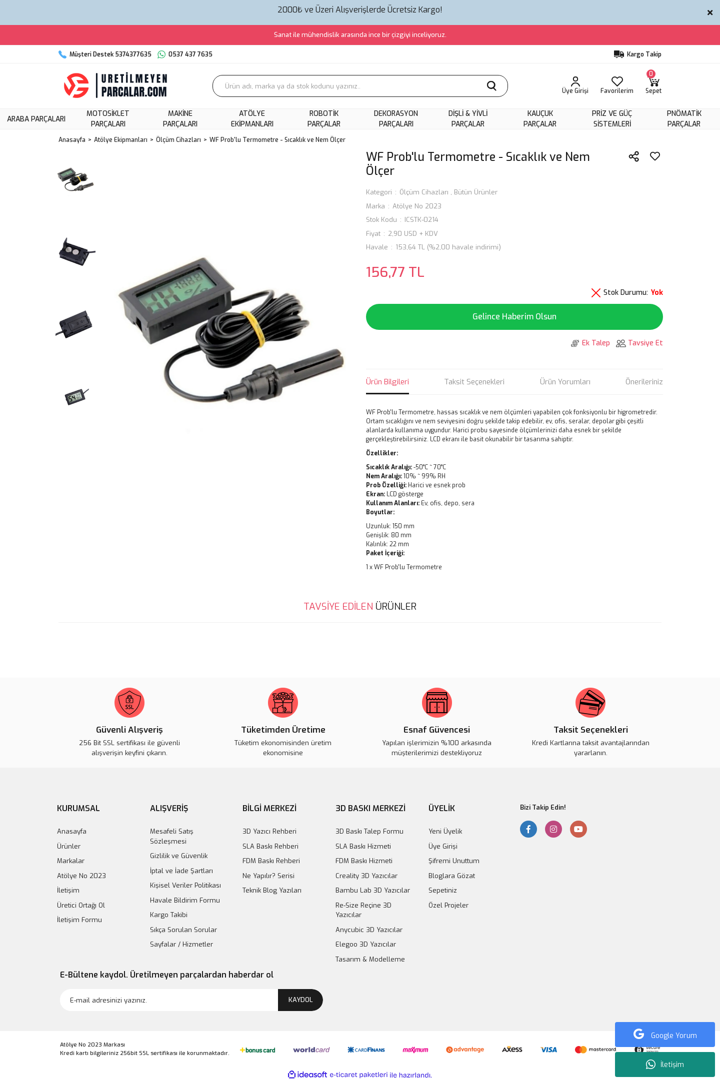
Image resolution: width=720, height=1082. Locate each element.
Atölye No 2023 (417, 206)
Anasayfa (71, 831)
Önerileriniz (644, 382)
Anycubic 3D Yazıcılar (369, 930)
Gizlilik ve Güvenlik (179, 856)
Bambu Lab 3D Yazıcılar (373, 890)
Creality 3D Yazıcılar (367, 876)
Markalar (70, 861)
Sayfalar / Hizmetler (181, 944)
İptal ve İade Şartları (181, 871)
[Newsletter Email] (191, 1000)
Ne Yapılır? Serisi (268, 876)
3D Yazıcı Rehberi (269, 831)
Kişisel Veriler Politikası (185, 885)
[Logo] (116, 86)
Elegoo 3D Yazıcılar (366, 944)
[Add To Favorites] (655, 156)
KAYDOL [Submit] (300, 1000)
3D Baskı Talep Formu (370, 831)
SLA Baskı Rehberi (270, 846)
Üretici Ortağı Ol (81, 905)
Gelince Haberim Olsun (514, 316)
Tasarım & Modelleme (370, 959)
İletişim (665, 1064)
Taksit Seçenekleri (474, 382)
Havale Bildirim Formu (185, 900)
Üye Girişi (443, 846)
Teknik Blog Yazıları (272, 890)
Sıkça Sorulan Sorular (183, 930)
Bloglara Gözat (451, 876)
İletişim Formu (79, 920)
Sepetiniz (442, 890)
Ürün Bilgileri (387, 382)
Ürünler (68, 846)
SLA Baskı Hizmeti (363, 846)
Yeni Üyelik (445, 831)
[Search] (360, 86)
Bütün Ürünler (476, 192)
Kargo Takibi (169, 915)
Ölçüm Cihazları (424, 192)
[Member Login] (575, 85)
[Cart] (654, 85)
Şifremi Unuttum (454, 861)
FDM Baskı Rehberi (271, 861)
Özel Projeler (448, 905)
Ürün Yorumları (565, 382)
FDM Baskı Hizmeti (364, 861)
